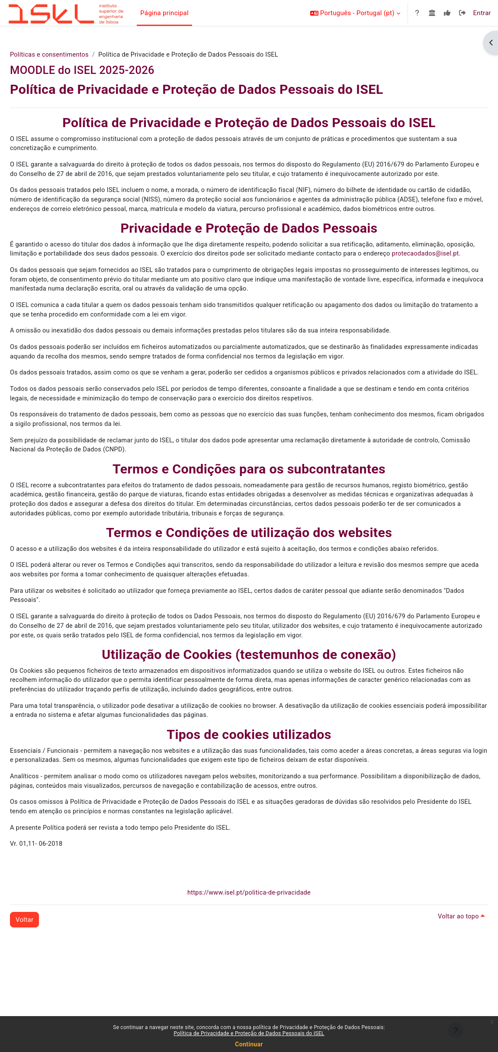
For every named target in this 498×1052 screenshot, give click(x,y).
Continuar (249, 1044)
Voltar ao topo (440, 1003)
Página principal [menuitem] (164, 13)
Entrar (482, 13)
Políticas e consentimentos (71, 55)
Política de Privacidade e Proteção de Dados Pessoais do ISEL (248, 1033)
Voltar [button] (45, 1006)
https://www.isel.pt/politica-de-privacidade (249, 979)
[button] (355, 13)
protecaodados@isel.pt (94, 286)
